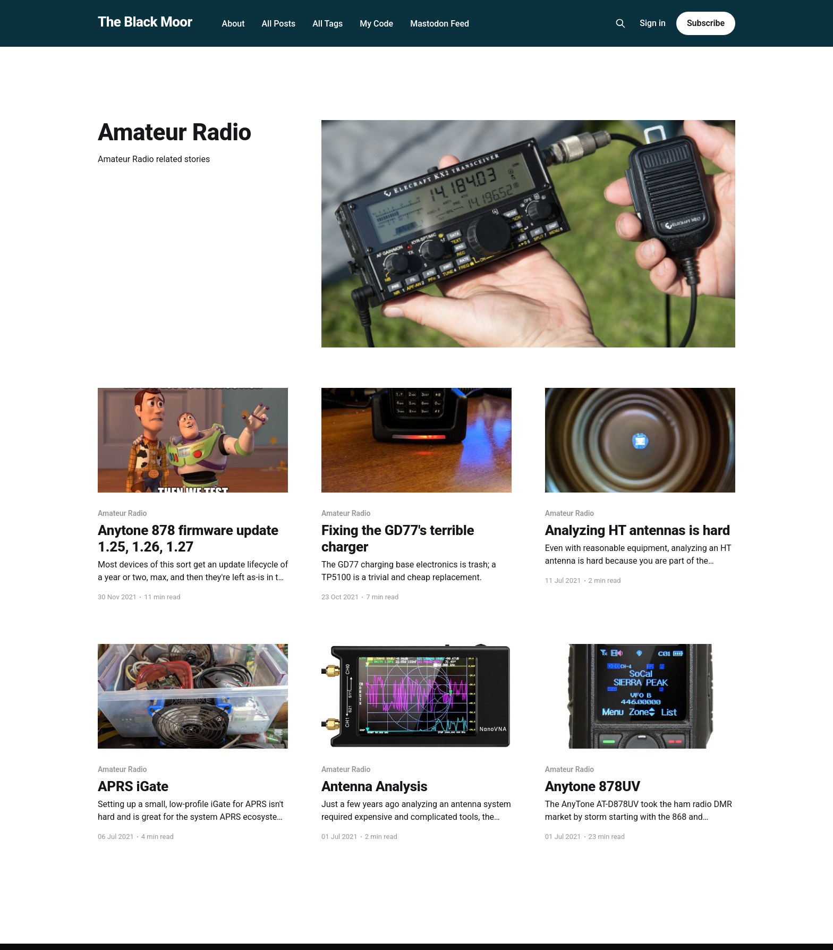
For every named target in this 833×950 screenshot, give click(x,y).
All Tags (327, 24)
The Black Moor (145, 22)
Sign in (653, 23)
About (233, 24)
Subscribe (706, 23)
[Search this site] (620, 23)
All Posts (278, 24)
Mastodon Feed (439, 24)
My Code (376, 24)
